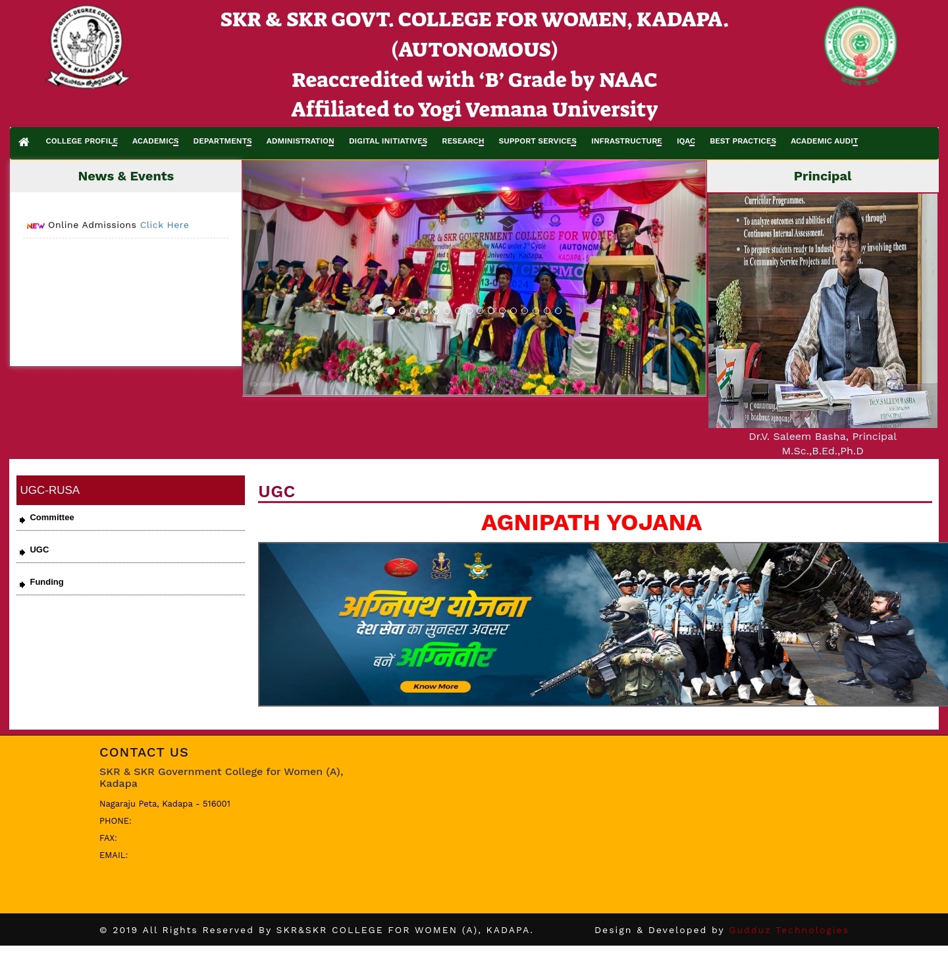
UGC (39, 549)
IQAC (686, 141)
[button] (278, 277)
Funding (46, 582)
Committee (52, 517)
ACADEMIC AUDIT (824, 141)
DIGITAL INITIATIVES (388, 141)
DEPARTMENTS (223, 141)
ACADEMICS (155, 141)
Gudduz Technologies (789, 930)
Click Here (165, 229)
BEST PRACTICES (743, 141)
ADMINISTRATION (300, 141)
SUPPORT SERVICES (538, 141)
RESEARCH (463, 141)
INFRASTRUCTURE (626, 141)
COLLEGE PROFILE (81, 141)
